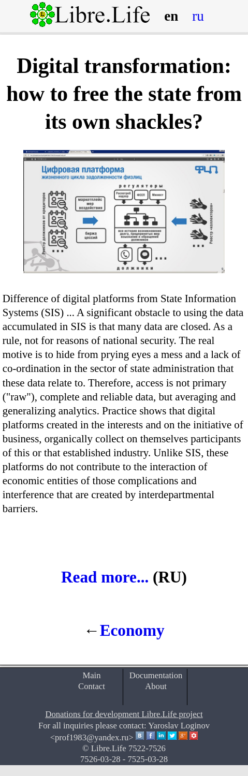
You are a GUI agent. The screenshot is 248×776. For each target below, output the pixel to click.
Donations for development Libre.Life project (123, 714)
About (156, 686)
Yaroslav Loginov (179, 725)
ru (198, 16)
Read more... (105, 577)
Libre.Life (108, 748)
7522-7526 (147, 748)
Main (91, 675)
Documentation (156, 675)
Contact (91, 686)
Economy (132, 630)
